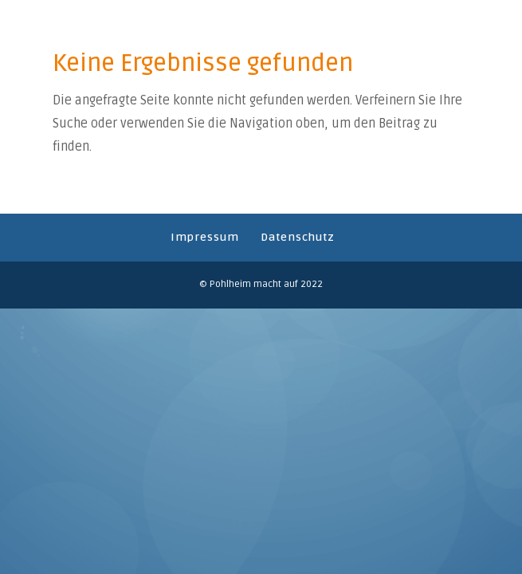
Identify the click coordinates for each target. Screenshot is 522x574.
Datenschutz (298, 237)
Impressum (205, 237)
